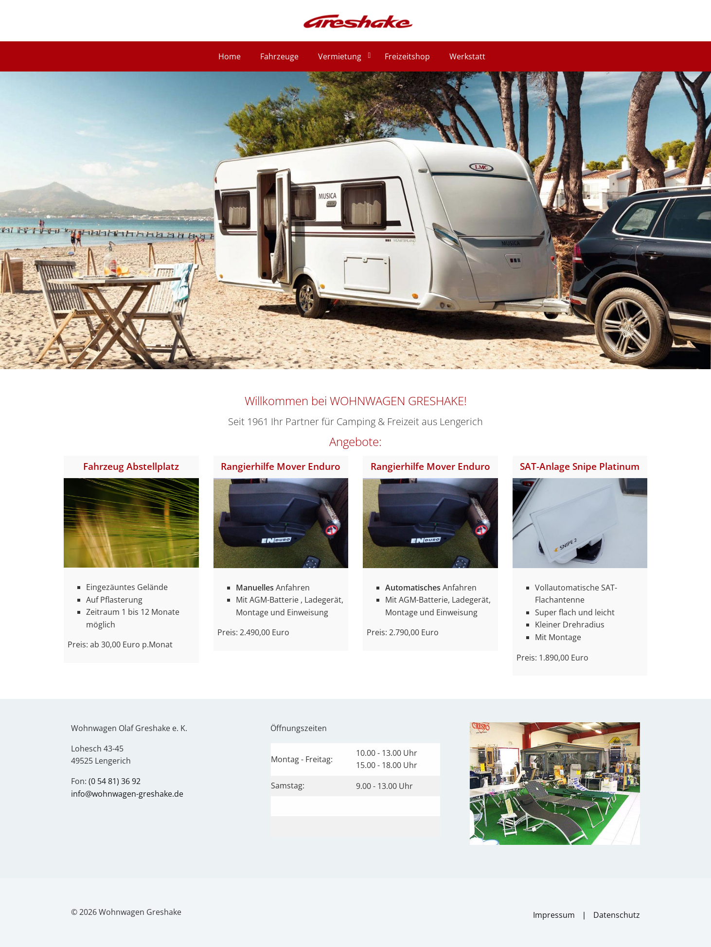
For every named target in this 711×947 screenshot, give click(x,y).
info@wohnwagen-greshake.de (127, 793)
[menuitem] (231, 56)
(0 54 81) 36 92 (115, 781)
